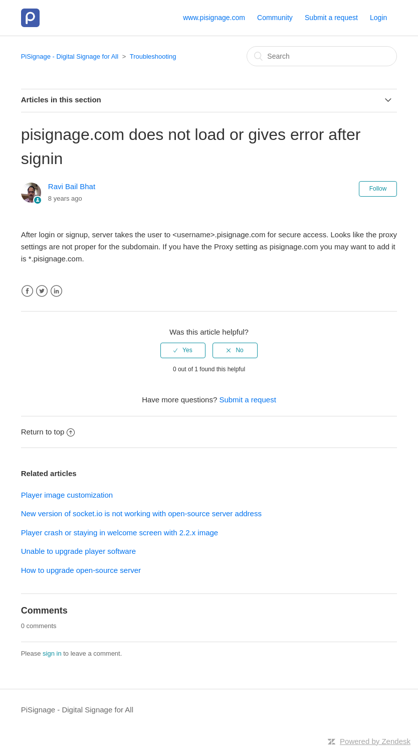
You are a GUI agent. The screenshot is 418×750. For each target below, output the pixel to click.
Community (275, 18)
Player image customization (67, 495)
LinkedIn (56, 291)
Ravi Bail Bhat (71, 186)
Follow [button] (378, 188)
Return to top (48, 431)
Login (378, 18)
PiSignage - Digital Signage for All (69, 56)
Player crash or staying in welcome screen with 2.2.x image (120, 532)
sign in (52, 653)
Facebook (27, 291)
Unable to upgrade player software (78, 551)
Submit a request (331, 18)
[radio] (182, 350)
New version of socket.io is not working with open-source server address (141, 513)
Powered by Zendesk (375, 741)
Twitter (42, 291)
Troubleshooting (153, 56)
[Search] (322, 56)
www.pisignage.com (214, 18)
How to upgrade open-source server (81, 570)
